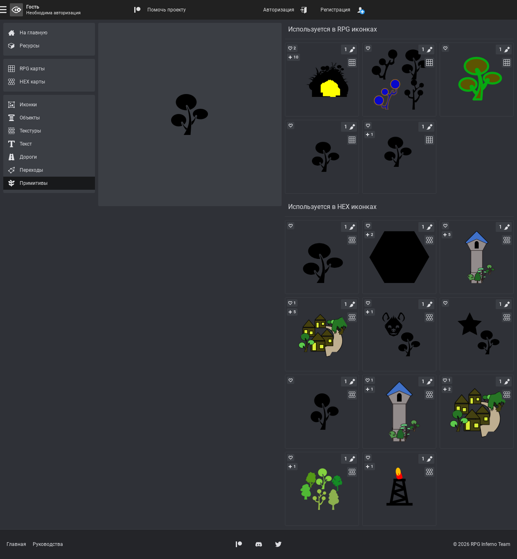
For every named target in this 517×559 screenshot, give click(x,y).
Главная (16, 544)
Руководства (48, 544)
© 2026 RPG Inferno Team (481, 544)
